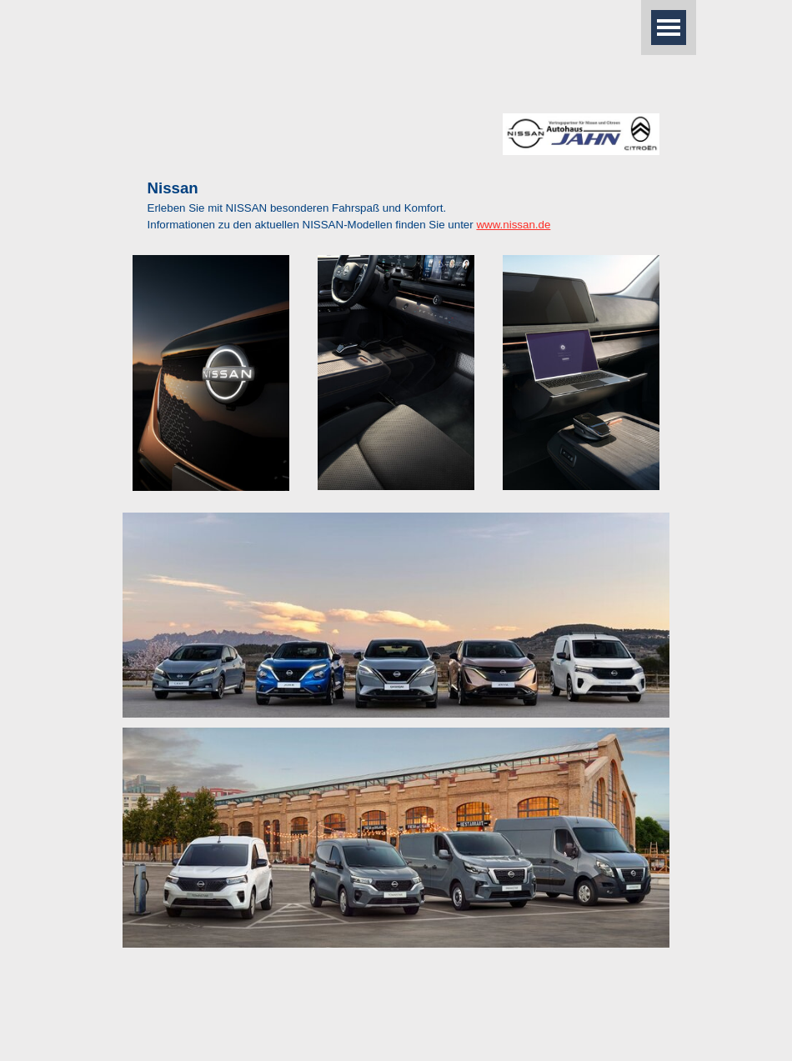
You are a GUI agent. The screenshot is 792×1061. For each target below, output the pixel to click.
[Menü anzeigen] (668, 27)
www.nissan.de (513, 224)
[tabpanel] (396, 205)
